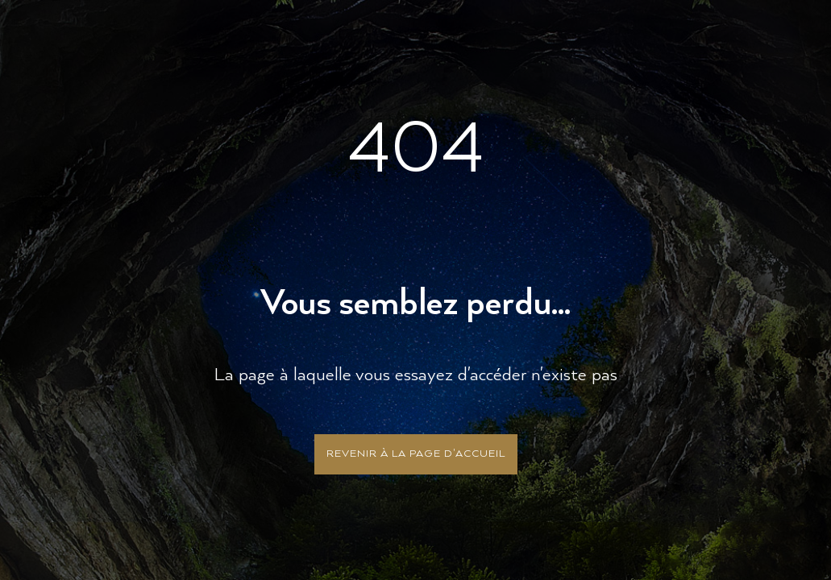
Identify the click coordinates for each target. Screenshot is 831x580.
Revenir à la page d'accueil (415, 454)
